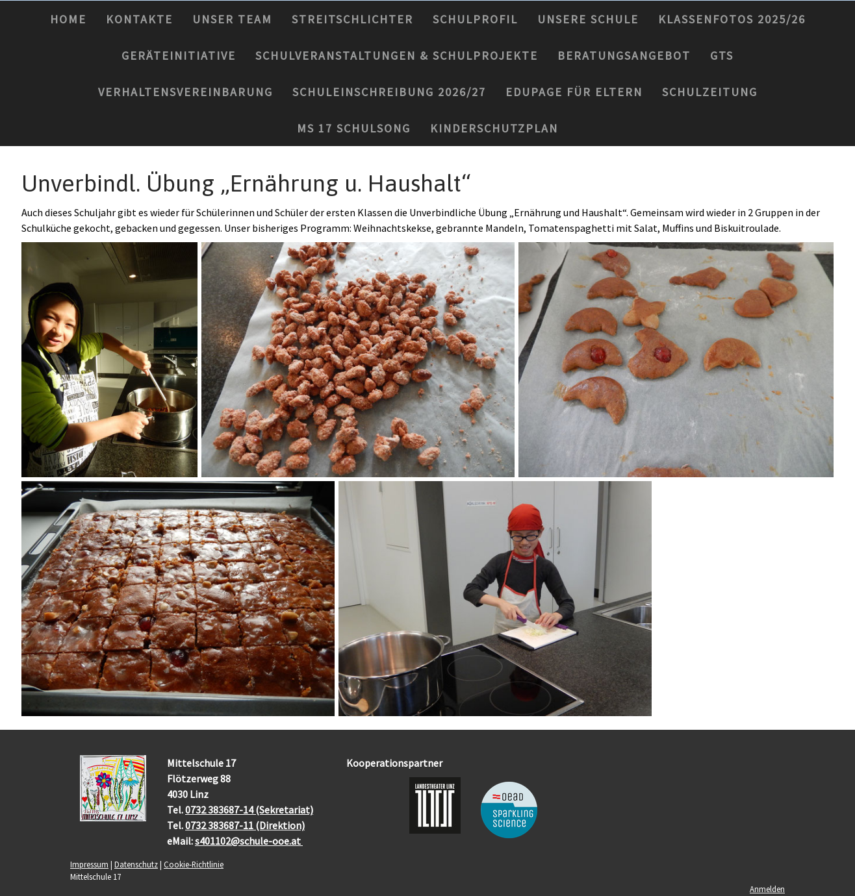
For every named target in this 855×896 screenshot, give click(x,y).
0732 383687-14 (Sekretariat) (249, 809)
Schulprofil (475, 19)
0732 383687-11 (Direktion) (245, 825)
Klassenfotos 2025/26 (732, 19)
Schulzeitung (710, 91)
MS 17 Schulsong (354, 128)
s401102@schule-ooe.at (249, 840)
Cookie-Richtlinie (193, 864)
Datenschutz (136, 864)
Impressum (89, 864)
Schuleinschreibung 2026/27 (389, 91)
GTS (722, 55)
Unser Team (232, 19)
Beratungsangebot (624, 55)
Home (68, 19)
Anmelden (767, 889)
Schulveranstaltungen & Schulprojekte (396, 55)
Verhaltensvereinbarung (185, 91)
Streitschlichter (352, 19)
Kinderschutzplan (494, 128)
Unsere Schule (588, 19)
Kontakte (139, 19)
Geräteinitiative (178, 55)
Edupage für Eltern (574, 91)
